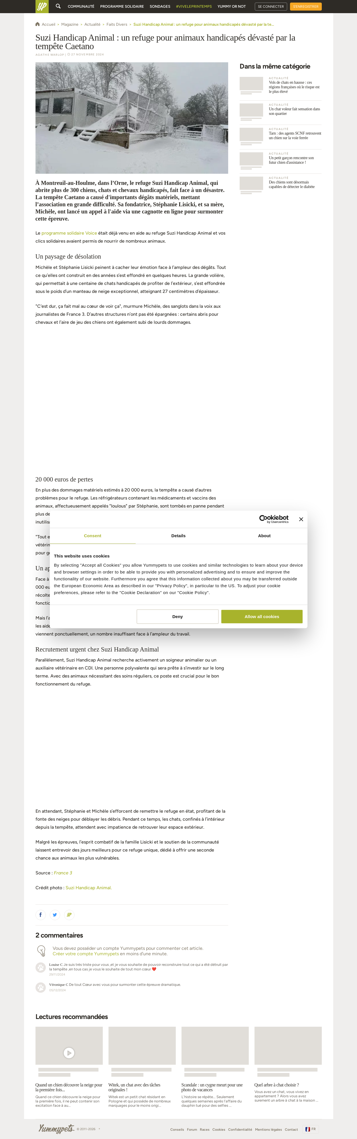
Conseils (177, 1130)
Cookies (218, 1130)
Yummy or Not (232, 6)
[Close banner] (301, 519)
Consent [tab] (92, 535)
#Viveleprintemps (194, 6)
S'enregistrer (306, 7)
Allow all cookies (262, 616)
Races (205, 1130)
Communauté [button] (81, 6)
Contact (291, 1130)
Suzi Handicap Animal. (89, 887)
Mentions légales (268, 1130)
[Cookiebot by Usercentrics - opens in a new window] (263, 519)
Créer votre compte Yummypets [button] (86, 953)
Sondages (160, 6)
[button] (40, 915)
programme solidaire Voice (69, 233)
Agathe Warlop (49, 55)
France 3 (63, 873)
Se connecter (271, 7)
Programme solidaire (122, 6)
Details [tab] (178, 535)
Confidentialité (240, 1130)
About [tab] (264, 535)
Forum (192, 1130)
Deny (177, 616)
